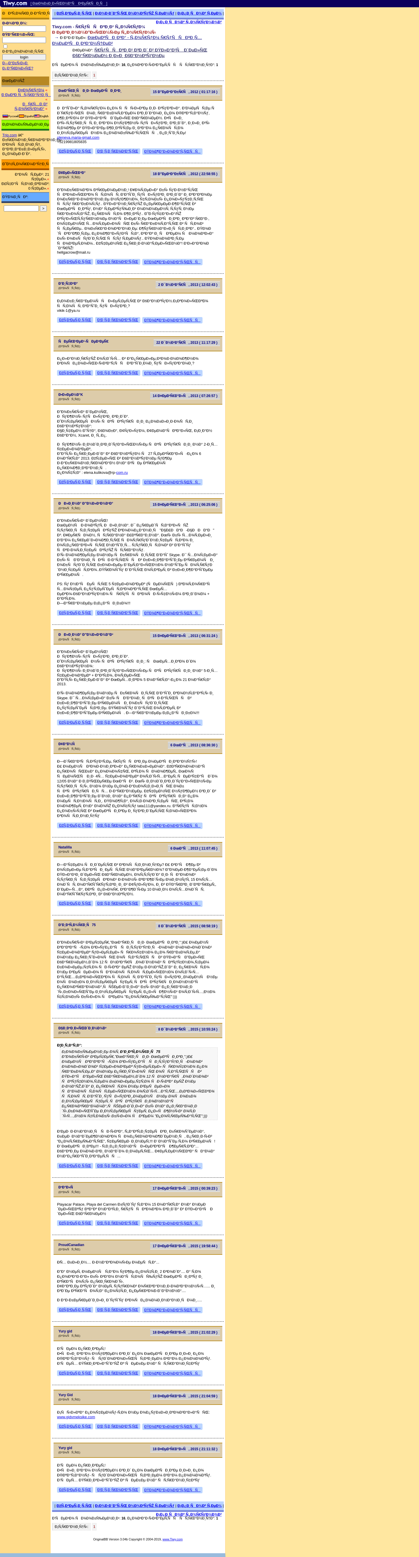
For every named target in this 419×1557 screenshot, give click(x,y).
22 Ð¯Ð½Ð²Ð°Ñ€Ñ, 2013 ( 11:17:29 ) (186, 343)
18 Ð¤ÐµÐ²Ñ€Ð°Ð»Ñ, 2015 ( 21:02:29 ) (185, 1332)
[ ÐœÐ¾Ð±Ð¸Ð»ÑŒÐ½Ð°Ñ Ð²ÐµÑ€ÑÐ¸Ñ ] (69, 3)
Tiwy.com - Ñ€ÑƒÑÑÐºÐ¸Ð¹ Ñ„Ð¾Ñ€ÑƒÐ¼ (98, 26)
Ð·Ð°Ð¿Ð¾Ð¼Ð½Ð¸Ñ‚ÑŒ (23, 51)
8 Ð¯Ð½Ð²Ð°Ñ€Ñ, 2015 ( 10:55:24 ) (188, 1029)
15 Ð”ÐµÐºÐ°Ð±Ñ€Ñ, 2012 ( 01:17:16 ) (185, 92)
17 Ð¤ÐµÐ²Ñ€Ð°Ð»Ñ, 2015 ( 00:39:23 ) (185, 1188)
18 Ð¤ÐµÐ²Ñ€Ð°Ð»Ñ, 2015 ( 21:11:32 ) (185, 1449)
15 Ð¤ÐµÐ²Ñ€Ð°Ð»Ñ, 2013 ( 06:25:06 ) (185, 505)
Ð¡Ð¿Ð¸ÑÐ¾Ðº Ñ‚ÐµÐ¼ (199, 13)
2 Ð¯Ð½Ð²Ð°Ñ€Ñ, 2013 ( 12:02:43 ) (188, 285)
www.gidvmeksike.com (76, 1417)
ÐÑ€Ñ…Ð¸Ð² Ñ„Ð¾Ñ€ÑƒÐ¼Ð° (31, 106)
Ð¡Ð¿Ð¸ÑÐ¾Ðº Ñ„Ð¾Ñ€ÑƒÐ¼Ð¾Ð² (189, 22)
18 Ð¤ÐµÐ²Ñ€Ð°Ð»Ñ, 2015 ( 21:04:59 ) (185, 1396)
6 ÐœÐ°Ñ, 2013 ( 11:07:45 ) (194, 848)
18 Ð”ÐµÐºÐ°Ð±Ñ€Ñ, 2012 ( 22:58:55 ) (185, 174)
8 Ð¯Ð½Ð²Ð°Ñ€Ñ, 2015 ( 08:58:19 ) (188, 926)
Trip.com (9, 135)
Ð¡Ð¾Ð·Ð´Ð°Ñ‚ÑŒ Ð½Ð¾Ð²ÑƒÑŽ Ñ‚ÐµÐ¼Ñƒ (134, 13)
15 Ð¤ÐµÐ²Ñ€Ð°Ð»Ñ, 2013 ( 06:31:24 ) (185, 636)
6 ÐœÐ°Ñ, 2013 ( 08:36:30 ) (194, 745)
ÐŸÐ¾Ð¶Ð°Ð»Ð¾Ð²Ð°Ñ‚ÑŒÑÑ (172, 152)
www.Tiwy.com (173, 1539)
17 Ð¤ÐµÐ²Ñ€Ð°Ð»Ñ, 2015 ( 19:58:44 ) (185, 1246)
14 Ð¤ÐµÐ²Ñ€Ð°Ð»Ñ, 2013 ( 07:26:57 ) (185, 396)
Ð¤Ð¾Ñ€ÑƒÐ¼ (31, 90)
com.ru (122, 472)
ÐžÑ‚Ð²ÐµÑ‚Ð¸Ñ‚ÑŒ (74, 13)
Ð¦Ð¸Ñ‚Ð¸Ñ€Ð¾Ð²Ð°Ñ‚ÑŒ (117, 151)
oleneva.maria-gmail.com (78, 137)
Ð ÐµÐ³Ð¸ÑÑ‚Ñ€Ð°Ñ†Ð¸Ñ (26, 94)
